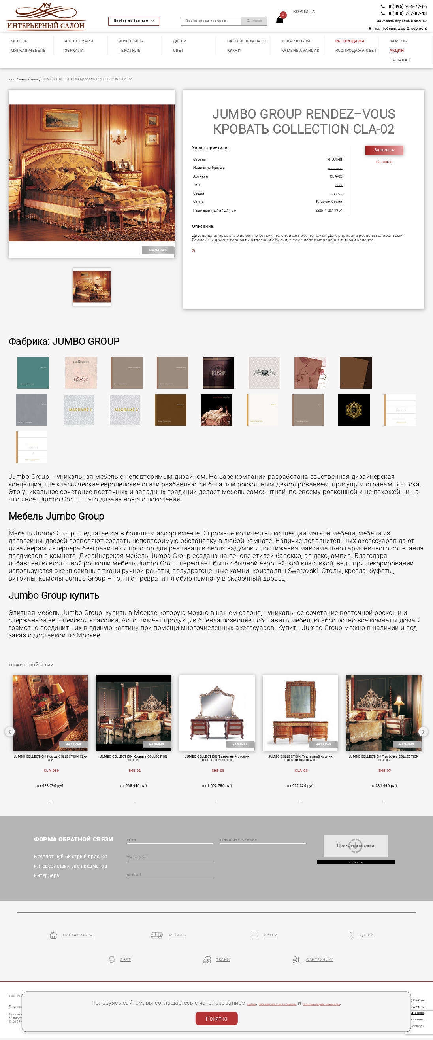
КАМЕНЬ (398, 41)
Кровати (54, 79)
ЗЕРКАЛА (74, 50)
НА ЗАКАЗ (400, 60)
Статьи (34, 980)
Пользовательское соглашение (258, 1002)
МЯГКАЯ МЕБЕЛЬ (28, 50)
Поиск (254, 21)
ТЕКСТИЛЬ (130, 50)
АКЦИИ (397, 50)
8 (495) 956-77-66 (404, 6)
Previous (10, 739)
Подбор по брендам (134, 21)
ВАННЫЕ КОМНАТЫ (247, 41)
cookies (202, 1002)
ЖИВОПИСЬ (131, 41)
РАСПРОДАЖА (350, 41)
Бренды (107, 980)
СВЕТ (178, 50)
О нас (15, 980)
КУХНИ (234, 50)
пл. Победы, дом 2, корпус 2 (398, 28)
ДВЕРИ (180, 41)
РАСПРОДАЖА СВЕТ (356, 50)
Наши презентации (71, 980)
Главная (16, 79)
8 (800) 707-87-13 (404, 13)
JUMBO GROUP (329, 168)
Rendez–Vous (330, 193)
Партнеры (133, 980)
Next (423, 739)
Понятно (216, 1018)
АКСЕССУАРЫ (79, 41)
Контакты (162, 980)
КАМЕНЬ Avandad (300, 50)
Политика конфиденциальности (351, 1002)
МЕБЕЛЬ (19, 41)
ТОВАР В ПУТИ (296, 41)
